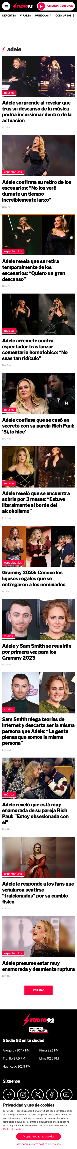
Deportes (9, 15)
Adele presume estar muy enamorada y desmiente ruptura (38, 966)
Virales (25, 15)
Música (9, 92)
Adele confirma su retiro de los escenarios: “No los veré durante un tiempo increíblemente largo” (36, 191)
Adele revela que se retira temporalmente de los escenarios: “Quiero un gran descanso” (33, 270)
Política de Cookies (13, 1129)
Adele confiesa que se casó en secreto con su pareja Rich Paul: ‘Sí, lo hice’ (38, 426)
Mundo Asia (43, 15)
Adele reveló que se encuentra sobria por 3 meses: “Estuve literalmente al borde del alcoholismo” (36, 502)
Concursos (63, 15)
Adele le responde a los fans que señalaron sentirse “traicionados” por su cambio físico (38, 893)
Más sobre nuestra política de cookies (38, 1143)
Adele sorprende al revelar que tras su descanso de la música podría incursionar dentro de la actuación (36, 111)
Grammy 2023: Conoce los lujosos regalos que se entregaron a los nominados (33, 578)
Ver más (38, 990)
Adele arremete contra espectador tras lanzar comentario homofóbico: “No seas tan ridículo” (35, 349)
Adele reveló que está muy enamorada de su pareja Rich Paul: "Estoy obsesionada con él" (35, 813)
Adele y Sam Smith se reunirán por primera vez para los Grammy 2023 (36, 652)
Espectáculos (13, 172)
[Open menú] (6, 6)
